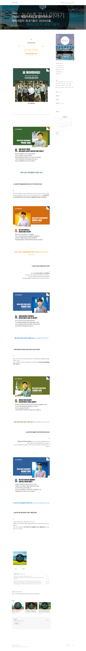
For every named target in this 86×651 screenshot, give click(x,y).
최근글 (57, 91)
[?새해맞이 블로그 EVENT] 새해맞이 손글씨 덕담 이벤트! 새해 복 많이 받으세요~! (27, 583)
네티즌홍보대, (62, 87)
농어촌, (67, 81)
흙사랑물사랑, (63, 85)
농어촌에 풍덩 (59, 72)
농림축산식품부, (61, 81)
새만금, (72, 87)
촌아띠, (62, 83)
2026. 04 (65, 116)
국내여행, (66, 87)
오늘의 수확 (58, 74)
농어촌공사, (70, 85)
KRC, (65, 83)
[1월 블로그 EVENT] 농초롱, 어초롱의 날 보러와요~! (22, 576)
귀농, (69, 81)
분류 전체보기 (59, 63)
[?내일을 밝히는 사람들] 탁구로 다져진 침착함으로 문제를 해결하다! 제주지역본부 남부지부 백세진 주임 (29, 578)
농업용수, (70, 83)
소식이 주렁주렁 (60, 65)
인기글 (60, 91)
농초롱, (57, 81)
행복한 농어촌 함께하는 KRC (18, 620)
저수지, (72, 81)
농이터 (15, 619)
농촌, (64, 81)
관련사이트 (68, 645)
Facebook (58, 103)
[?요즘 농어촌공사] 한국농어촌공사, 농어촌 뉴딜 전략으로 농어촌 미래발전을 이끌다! (28, 582)
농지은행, (69, 87)
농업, (66, 85)
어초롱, (67, 83)
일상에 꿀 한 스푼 (60, 69)
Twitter (62, 103)
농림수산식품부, (58, 83)
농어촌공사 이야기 (60, 67)
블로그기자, (57, 87)
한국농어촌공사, (58, 85)
